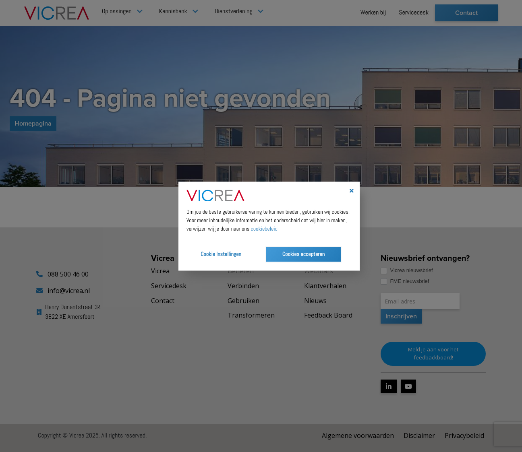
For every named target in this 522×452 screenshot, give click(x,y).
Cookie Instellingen (221, 254)
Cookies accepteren (303, 254)
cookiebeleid (264, 228)
